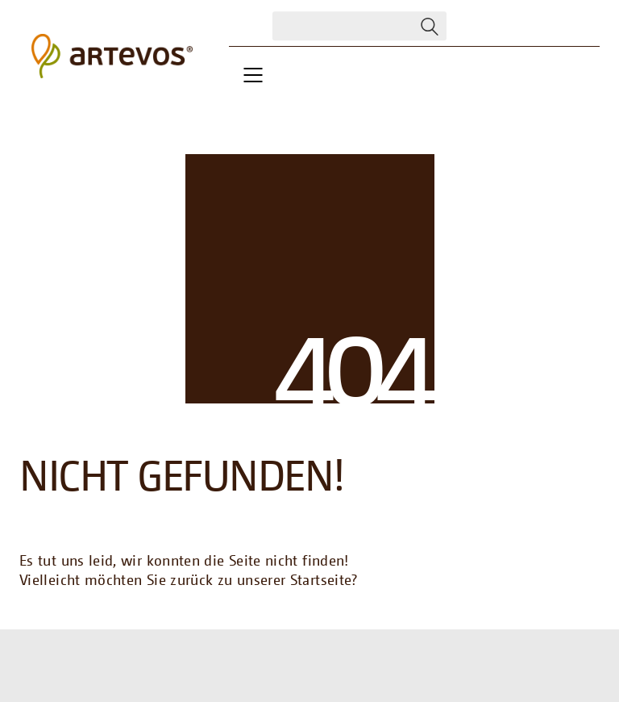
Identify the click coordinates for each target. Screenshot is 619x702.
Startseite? (324, 579)
